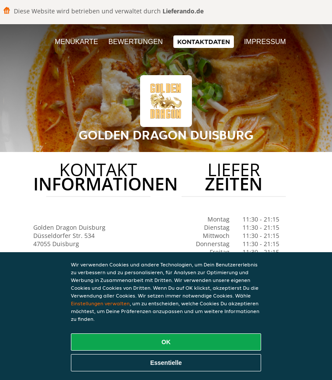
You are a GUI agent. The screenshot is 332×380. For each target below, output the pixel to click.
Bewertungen (136, 41)
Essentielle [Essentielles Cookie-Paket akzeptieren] (166, 362)
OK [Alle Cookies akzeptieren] (166, 342)
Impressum (265, 41)
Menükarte (76, 41)
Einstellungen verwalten (100, 303)
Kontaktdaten (203, 41)
